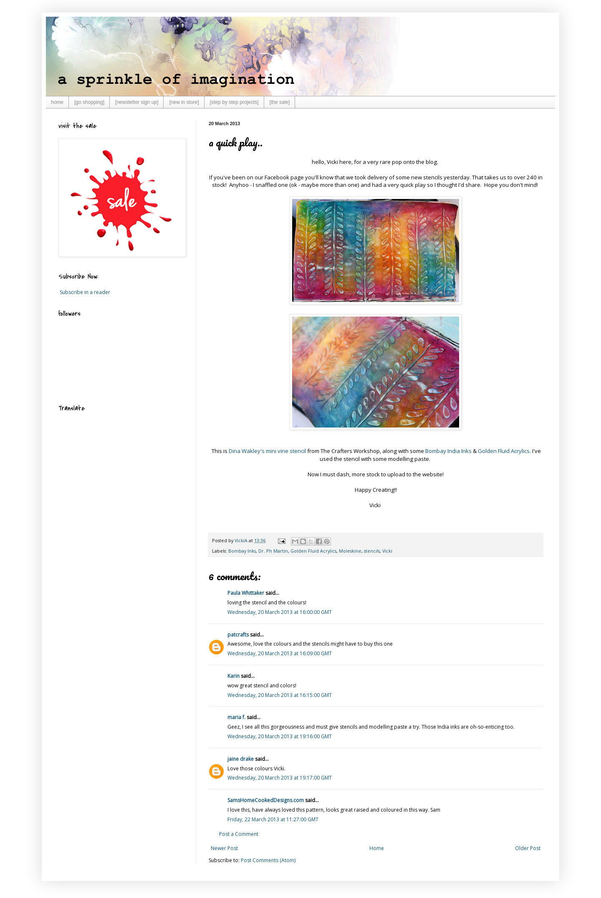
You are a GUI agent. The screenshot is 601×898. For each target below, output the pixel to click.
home (57, 102)
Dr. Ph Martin (273, 551)
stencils (372, 551)
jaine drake (240, 758)
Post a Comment (238, 834)
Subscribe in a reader (85, 292)
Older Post (527, 848)
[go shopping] (89, 102)
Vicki (387, 551)
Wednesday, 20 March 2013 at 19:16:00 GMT (279, 736)
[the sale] (280, 102)
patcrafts (238, 634)
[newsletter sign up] (136, 102)
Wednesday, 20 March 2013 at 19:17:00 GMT (279, 777)
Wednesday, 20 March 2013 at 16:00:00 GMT (279, 612)
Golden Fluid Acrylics (313, 551)
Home (376, 848)
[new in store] (184, 102)
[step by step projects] (234, 102)
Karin (233, 675)
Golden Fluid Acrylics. (504, 451)
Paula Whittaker (245, 592)
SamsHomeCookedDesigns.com (265, 800)
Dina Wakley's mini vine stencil (267, 451)
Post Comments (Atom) (268, 860)
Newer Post (224, 848)
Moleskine (350, 551)
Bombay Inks (242, 551)
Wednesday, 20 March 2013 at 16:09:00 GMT (279, 653)
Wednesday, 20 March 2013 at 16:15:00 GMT (279, 695)
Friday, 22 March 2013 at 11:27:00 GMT (272, 819)
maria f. (236, 717)
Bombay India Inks (448, 451)
